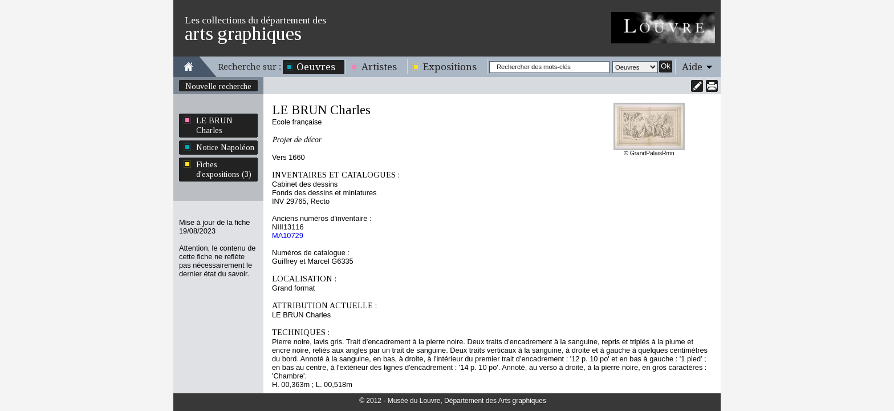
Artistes (379, 66)
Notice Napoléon (225, 147)
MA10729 (287, 235)
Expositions (450, 66)
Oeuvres (315, 66)
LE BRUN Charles (214, 125)
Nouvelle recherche (218, 86)
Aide (692, 66)
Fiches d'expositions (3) (223, 169)
